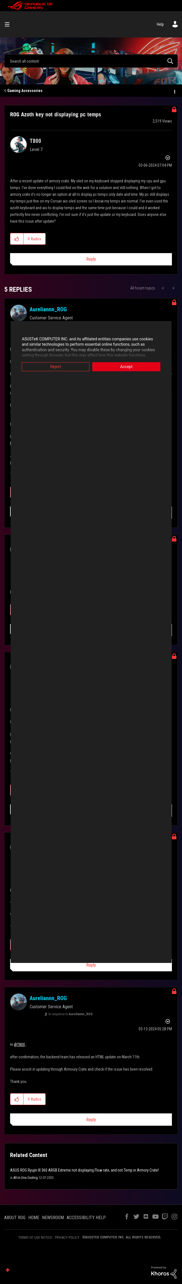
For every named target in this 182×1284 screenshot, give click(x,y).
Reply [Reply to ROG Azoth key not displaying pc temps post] (91, 259)
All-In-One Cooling (25, 1178)
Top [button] (7, 1270)
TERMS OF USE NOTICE (35, 1237)
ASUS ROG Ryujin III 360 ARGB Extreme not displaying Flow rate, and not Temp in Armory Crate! (84, 1170)
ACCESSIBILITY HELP (86, 1217)
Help (160, 24)
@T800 (19, 1044)
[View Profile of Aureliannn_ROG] (48, 309)
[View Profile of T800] (35, 141)
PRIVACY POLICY (67, 1237)
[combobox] (91, 61)
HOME (33, 1217)
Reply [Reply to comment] (91, 965)
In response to (70, 1014)
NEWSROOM (53, 1217)
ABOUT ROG (14, 1217)
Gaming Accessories (25, 90)
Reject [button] (50, 366)
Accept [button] (131, 366)
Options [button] (174, 91)
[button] (17, 238)
